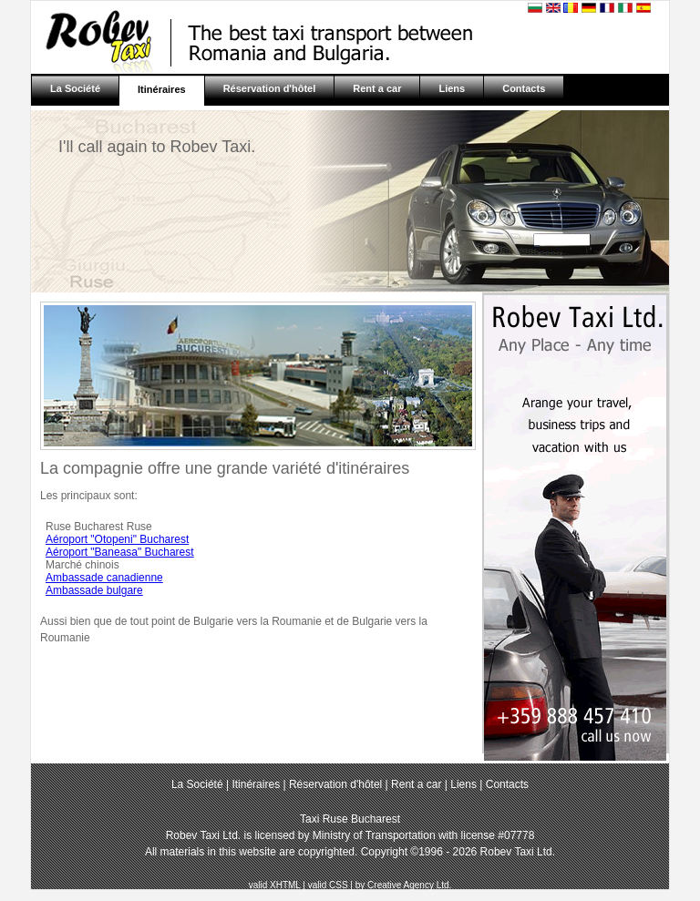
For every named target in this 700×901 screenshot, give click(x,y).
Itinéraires (162, 89)
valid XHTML (275, 885)
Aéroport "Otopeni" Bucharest (117, 539)
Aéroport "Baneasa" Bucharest (120, 552)
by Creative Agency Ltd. (403, 885)
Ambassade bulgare (94, 590)
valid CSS (328, 885)
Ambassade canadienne (104, 577)
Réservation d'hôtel (269, 88)
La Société (75, 88)
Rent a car (377, 88)
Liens (451, 88)
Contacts (523, 88)
